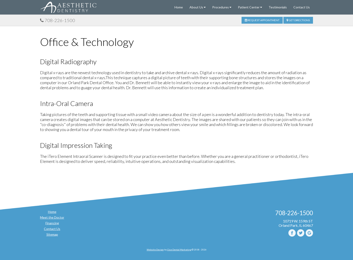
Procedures (221, 7)
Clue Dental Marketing (179, 249)
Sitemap (52, 234)
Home (178, 7)
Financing (52, 223)
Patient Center (250, 7)
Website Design (155, 249)
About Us (197, 7)
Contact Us (301, 7)
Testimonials (278, 7)
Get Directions (298, 20)
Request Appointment (262, 20)
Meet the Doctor (52, 217)
